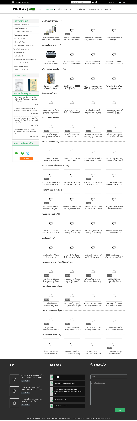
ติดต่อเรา (108, 9)
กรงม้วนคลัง (17, 56)
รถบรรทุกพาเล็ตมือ (19, 52)
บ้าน (40, 9)
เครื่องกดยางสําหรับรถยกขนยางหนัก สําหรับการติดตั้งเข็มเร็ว (93, 136)
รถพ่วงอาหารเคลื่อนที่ (20, 66)
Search (93, 2)
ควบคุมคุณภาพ (95, 9)
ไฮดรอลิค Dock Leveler (21, 49)
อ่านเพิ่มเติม (25, 381)
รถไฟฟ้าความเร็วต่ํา (19, 70)
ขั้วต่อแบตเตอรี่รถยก (19, 35)
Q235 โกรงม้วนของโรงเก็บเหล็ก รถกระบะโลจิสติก (114, 257)
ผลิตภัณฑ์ (49, 9)
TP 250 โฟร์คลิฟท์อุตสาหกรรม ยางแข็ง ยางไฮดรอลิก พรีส (51, 136)
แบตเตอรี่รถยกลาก (19, 28)
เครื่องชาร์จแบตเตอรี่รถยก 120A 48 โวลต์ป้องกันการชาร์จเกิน (93, 88)
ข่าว (71, 9)
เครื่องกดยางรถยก (19, 38)
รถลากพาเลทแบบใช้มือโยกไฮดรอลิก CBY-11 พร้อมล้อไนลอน (114, 233)
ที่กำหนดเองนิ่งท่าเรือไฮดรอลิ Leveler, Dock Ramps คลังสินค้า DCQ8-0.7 (93, 209)
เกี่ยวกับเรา (62, 9)
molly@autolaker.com (22, 2)
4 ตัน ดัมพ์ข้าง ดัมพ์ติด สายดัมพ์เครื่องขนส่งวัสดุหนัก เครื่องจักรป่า (72, 281)
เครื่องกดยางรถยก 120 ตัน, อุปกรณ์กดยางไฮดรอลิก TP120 (114, 136)
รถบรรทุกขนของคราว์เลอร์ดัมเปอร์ (24, 59)
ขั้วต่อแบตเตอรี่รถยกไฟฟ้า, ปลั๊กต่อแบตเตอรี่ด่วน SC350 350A (72, 112)
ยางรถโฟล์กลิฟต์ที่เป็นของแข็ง (22, 45)
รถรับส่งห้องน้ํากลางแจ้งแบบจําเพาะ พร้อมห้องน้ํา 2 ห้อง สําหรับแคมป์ (72, 305)
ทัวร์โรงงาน (81, 9)
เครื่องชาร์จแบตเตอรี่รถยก (21, 31)
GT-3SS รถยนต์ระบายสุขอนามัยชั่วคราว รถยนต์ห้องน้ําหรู (93, 305)
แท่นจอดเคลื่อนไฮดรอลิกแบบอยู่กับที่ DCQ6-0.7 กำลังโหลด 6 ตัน (51, 209)
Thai (123, 2)
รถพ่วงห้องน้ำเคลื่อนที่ (20, 63)
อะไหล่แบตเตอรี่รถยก (20, 24)
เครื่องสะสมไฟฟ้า (19, 42)
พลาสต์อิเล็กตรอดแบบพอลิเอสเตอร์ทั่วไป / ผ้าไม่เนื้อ (31, 400)
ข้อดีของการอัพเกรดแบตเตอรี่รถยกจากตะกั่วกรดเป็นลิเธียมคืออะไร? (32, 377)
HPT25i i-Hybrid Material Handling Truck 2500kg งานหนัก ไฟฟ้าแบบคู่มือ (72, 233)
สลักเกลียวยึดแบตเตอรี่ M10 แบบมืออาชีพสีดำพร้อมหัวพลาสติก (72, 40)
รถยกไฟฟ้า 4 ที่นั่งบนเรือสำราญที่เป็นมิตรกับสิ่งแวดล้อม (93, 353)
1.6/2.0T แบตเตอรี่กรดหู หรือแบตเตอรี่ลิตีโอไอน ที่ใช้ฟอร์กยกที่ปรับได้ (114, 160)
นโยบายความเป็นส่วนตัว (34, 419)
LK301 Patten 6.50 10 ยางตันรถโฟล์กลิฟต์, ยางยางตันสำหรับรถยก (72, 184)
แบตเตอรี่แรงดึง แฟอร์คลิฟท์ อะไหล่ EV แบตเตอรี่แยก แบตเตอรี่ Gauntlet (51, 40)
